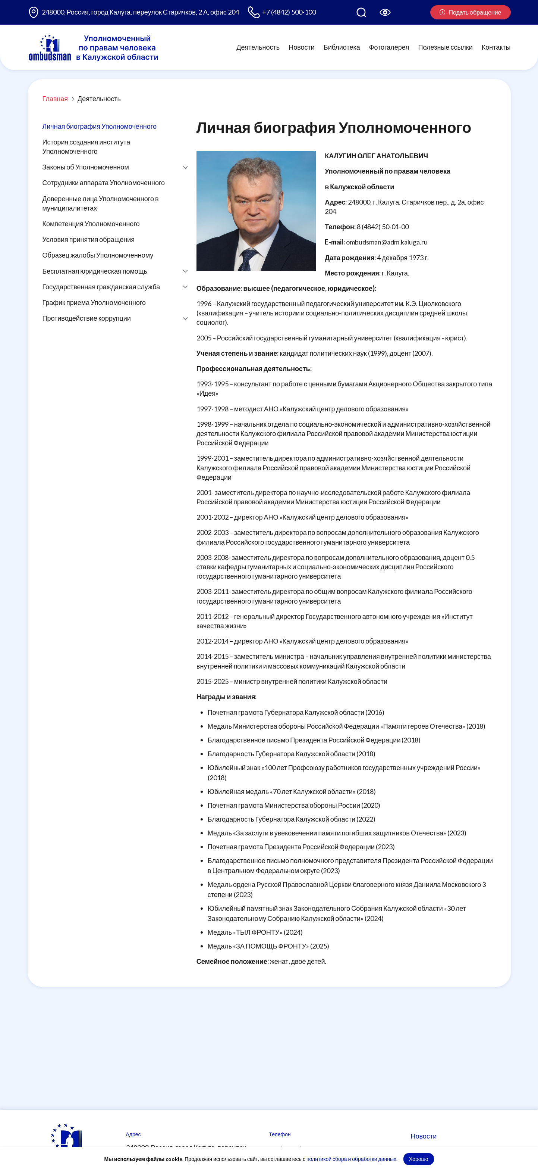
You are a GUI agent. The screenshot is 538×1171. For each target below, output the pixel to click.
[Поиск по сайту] (361, 12)
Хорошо (418, 1159)
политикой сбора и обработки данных (351, 1159)
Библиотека (342, 47)
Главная (55, 98)
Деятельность (258, 47)
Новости (302, 47)
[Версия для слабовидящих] (385, 12)
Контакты (496, 47)
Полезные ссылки (445, 47)
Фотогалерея (389, 47)
